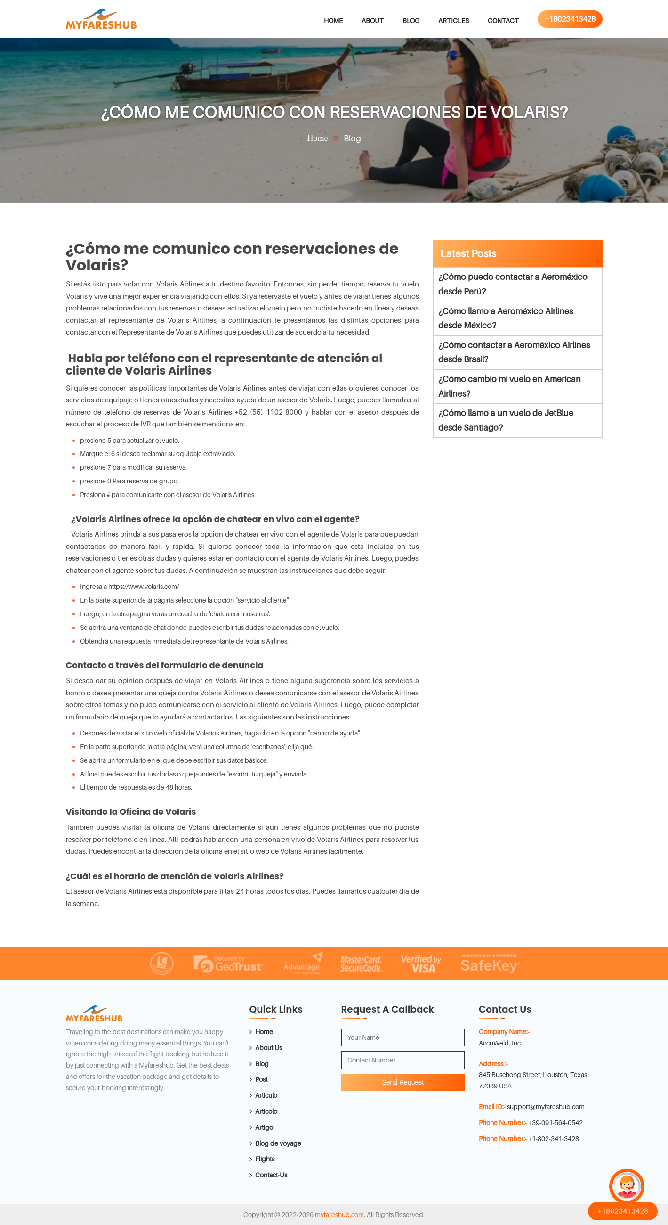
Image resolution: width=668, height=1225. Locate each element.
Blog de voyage (278, 1143)
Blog (410, 20)
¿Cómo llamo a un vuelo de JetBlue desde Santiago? (505, 420)
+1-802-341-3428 (553, 1139)
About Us (268, 1048)
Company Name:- (504, 1032)
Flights (264, 1159)
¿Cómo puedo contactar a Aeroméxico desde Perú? (513, 284)
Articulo (266, 1095)
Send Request (403, 1082)
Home (333, 20)
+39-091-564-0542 (555, 1123)
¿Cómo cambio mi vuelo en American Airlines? (509, 386)
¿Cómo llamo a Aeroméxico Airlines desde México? (505, 318)
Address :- (493, 1064)
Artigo (264, 1127)
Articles (453, 20)
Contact (503, 20)
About (373, 20)
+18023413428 (570, 19)
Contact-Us (271, 1175)
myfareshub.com (339, 1214)
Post (261, 1079)
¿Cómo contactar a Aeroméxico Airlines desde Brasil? (514, 352)
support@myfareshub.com (546, 1106)
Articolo (266, 1111)
